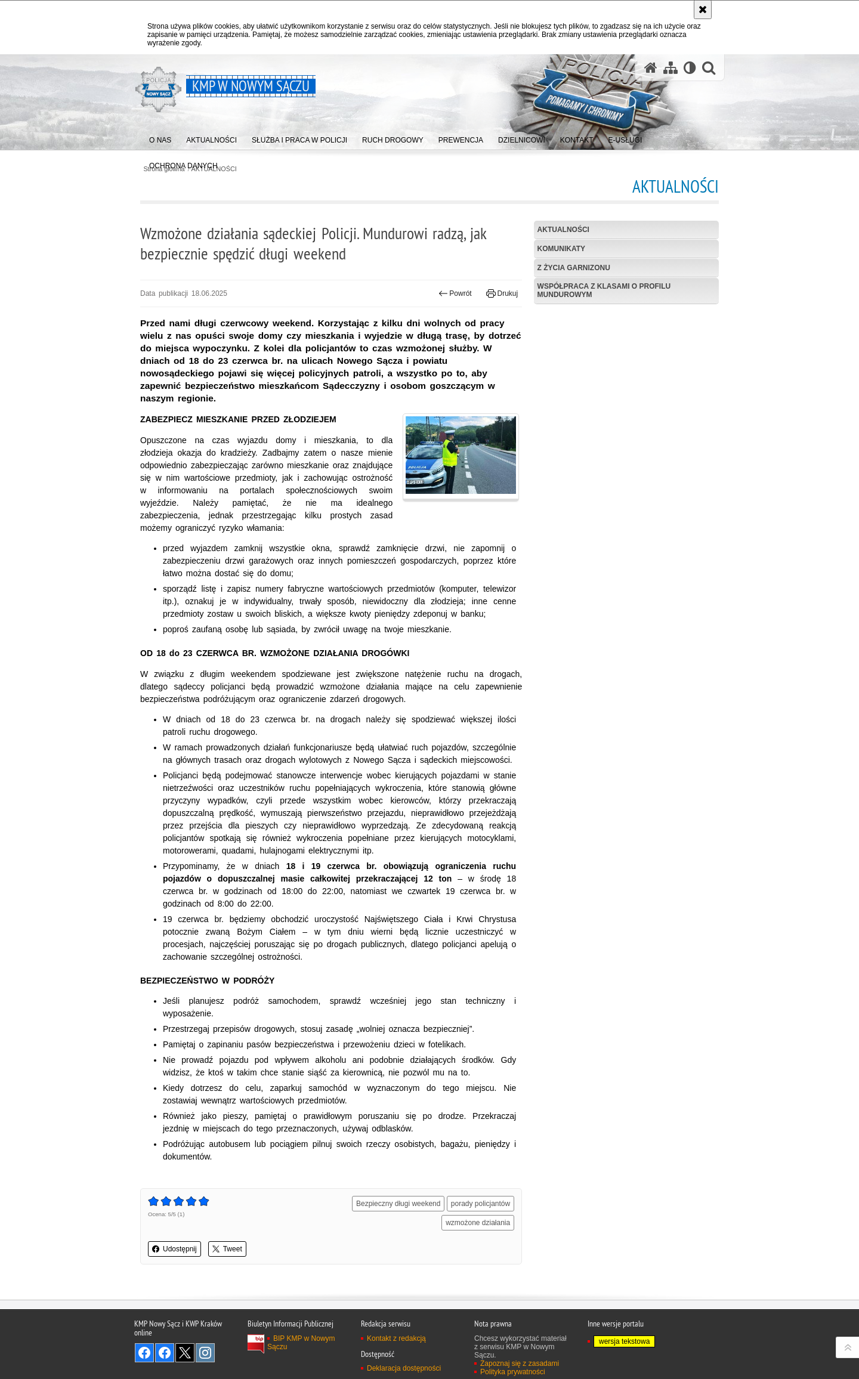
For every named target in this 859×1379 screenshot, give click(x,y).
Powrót (455, 293)
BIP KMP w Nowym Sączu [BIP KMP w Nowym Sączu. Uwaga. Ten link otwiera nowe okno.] (301, 1342)
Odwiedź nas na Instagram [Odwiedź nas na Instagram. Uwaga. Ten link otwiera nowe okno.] (205, 1352)
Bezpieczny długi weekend (398, 1203)
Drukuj (502, 293)
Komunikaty (561, 249)
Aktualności (563, 229)
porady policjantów (480, 1203)
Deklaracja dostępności (404, 1368)
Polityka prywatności (512, 1372)
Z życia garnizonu (573, 268)
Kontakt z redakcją (396, 1338)
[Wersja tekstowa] (690, 67)
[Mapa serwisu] (670, 67)
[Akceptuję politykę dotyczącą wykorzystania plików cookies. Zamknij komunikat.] (703, 9)
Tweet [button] (227, 1249)
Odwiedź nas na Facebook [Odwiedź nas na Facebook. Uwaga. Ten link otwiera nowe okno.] (144, 1352)
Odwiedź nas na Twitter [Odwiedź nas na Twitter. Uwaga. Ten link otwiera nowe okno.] (184, 1352)
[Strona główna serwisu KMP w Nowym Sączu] (650, 67)
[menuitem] (160, 137)
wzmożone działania (478, 1223)
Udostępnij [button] (174, 1249)
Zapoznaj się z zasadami (519, 1363)
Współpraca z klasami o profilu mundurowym (604, 290)
